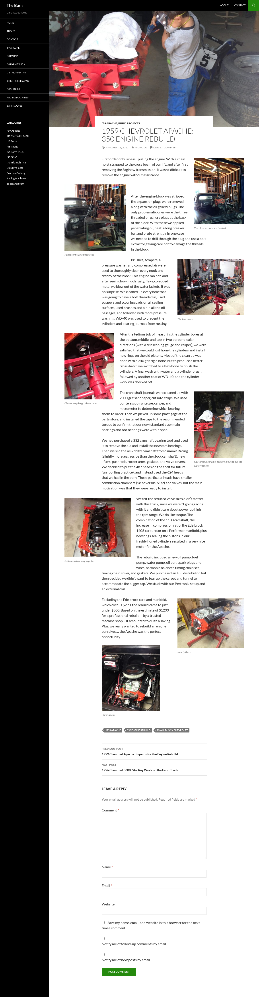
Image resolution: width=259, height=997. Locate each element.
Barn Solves (14, 105)
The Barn (15, 5)
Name (107, 867)
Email (107, 885)
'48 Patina (12, 146)
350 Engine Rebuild (138, 730)
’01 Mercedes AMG (18, 80)
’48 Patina (12, 55)
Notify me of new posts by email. (126, 960)
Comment (110, 810)
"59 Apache (109, 123)
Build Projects (129, 123)
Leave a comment (165, 147)
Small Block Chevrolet (172, 730)
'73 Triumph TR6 (16, 162)
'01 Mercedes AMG (18, 136)
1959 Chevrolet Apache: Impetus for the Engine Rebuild (154, 751)
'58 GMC (12, 157)
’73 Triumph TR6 (16, 72)
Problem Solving (16, 173)
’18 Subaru (13, 89)
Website (108, 904)
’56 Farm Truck (16, 64)
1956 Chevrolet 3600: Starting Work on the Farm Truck (154, 767)
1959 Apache (113, 730)
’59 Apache (13, 47)
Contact (239, 5)
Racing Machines (18, 97)
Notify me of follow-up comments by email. (134, 944)
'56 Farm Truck (15, 151)
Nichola (141, 147)
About (224, 5)
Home (10, 22)
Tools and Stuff (15, 183)
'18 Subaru (13, 141)
